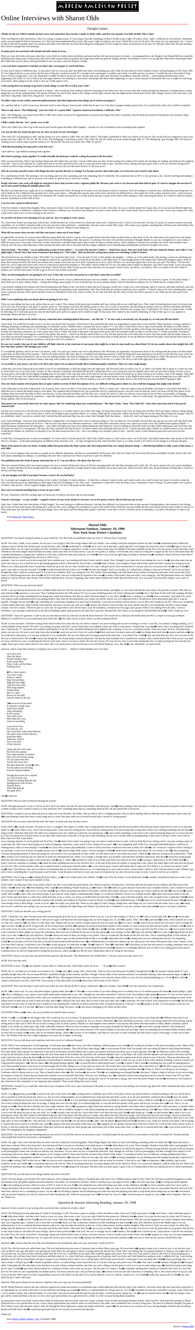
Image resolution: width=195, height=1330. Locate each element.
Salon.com (16, 517)
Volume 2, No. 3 (33, 1319)
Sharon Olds (188, 1326)
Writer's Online (19, 1319)
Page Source (28, 517)
